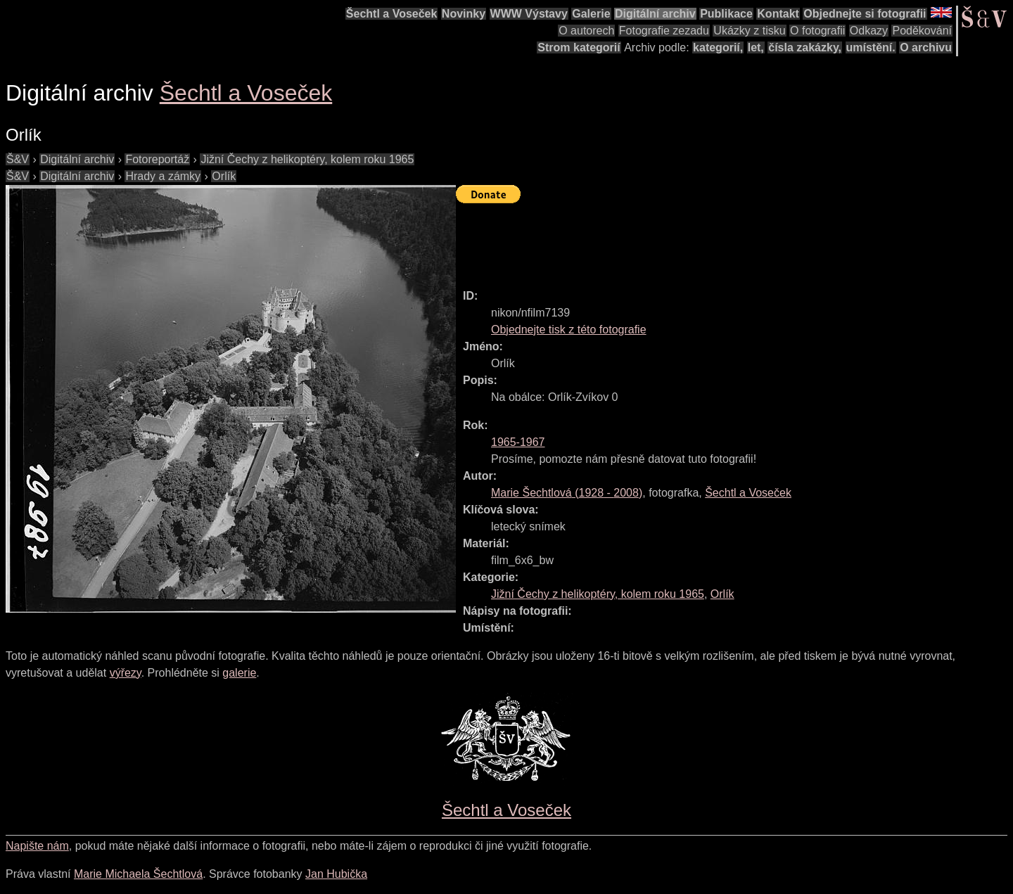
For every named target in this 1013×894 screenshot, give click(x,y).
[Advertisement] (712, 240)
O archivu (926, 47)
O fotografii (817, 31)
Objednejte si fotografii (864, 14)
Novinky (463, 14)
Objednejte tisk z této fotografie (568, 330)
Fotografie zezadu (664, 31)
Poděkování (922, 31)
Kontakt (778, 14)
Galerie (591, 14)
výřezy (125, 673)
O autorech (586, 31)
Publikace (726, 14)
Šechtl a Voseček (392, 14)
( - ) (566, 493)
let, (756, 47)
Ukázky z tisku (749, 31)
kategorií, (718, 47)
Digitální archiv (655, 14)
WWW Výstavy (529, 14)
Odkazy (869, 31)
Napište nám (37, 846)
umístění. (871, 47)
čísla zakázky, (804, 47)
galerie (239, 673)
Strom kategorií (578, 47)
